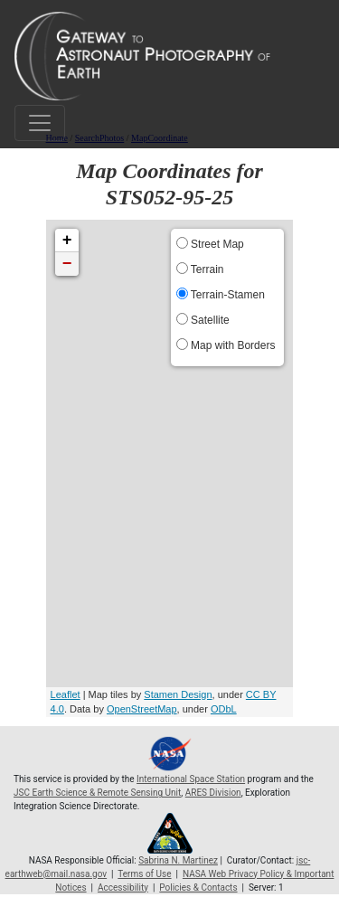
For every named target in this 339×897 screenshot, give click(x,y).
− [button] (67, 264)
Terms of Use (144, 874)
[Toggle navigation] (39, 123)
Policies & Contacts (198, 887)
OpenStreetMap (142, 708)
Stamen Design (178, 694)
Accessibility (123, 887)
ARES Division (213, 793)
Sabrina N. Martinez (178, 860)
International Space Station (191, 779)
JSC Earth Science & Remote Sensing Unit (97, 793)
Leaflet (65, 694)
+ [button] (67, 240)
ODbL (224, 708)
